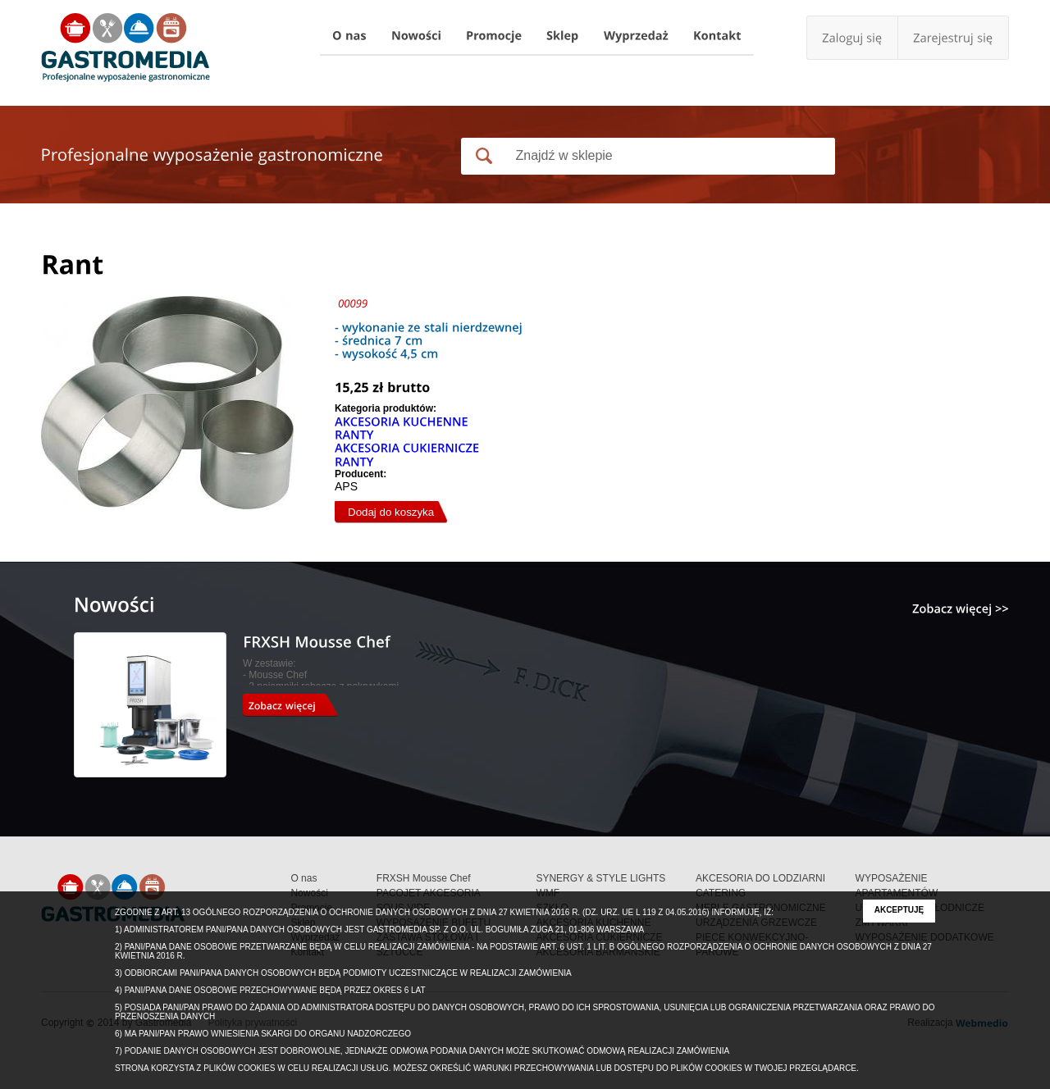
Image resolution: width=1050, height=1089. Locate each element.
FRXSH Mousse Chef (424, 878)
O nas (303, 878)
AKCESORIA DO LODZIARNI (760, 878)
